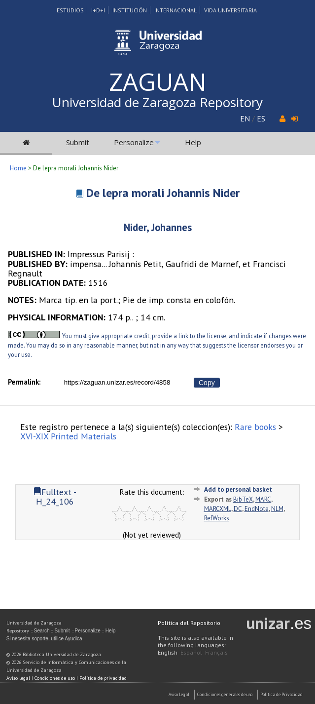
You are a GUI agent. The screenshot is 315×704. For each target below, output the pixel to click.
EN (245, 118)
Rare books (255, 426)
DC (238, 509)
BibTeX (243, 499)
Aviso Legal (179, 694)
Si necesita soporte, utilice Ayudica (44, 638)
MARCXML (217, 509)
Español (191, 652)
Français (216, 652)
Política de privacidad (103, 678)
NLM (277, 509)
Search (42, 630)
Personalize (134, 142)
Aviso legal (18, 678)
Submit (77, 142)
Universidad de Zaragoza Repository (157, 102)
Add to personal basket (238, 489)
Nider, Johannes (158, 227)
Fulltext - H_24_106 (55, 496)
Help (193, 142)
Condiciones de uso (55, 678)
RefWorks (216, 518)
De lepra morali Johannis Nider (163, 192)
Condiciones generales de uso (224, 694)
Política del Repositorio (189, 622)
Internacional (175, 10)
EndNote (257, 509)
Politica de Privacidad (281, 694)
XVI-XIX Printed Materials (68, 436)
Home (18, 168)
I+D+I (98, 10)
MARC (263, 499)
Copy (207, 383)
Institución (129, 10)
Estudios (70, 10)
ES (261, 118)
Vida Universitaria (230, 10)
